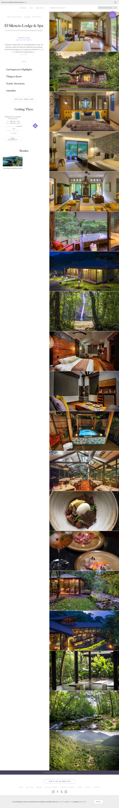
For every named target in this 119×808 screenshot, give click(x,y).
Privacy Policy (62, 802)
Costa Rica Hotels (14, 17)
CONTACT (97, 787)
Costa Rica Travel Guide (24, 99)
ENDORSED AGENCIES (68, 787)
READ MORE (24, 54)
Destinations (23, 8)
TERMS (80, 787)
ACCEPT (98, 801)
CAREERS (39, 787)
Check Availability (13, 139)
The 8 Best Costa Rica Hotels (12, 168)
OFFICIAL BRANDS (51, 787)
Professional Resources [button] (107, 7)
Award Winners (40, 8)
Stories (31, 8)
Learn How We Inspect (24, 40)
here (25, 2)
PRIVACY (88, 787)
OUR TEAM (29, 787)
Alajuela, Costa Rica (32, 17)
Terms (70, 802)
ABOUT (21, 787)
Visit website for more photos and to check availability (59, 772)
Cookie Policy (82, 802)
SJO (12, 133)
